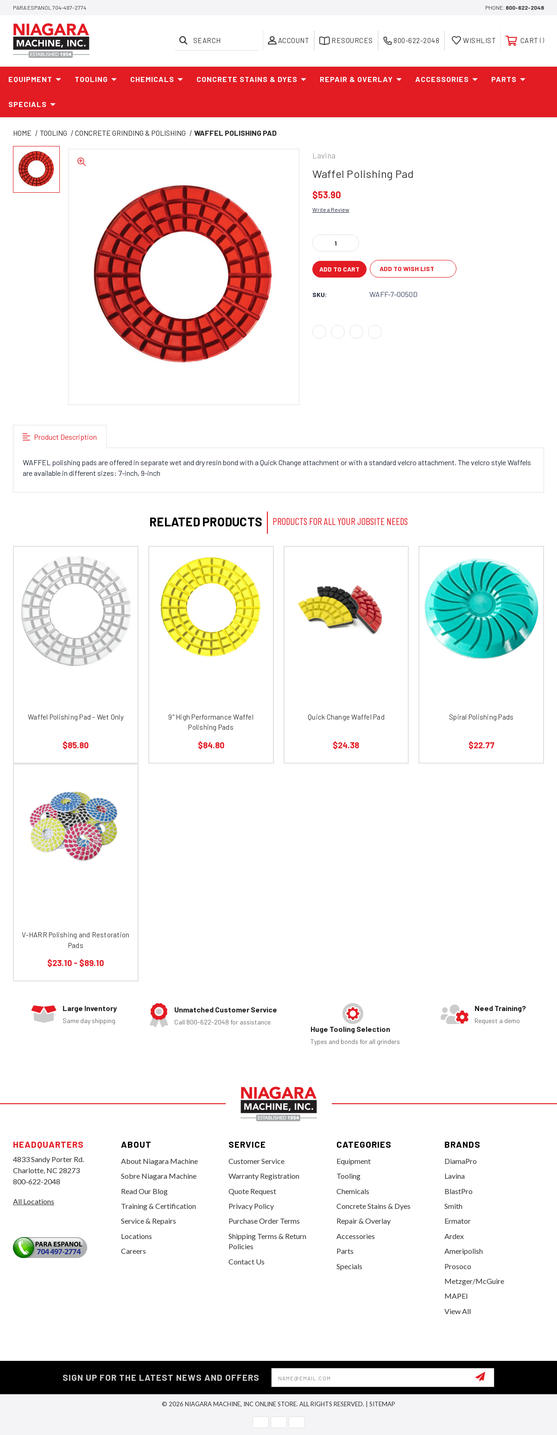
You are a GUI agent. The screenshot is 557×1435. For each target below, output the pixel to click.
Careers (133, 1250)
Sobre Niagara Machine (158, 1175)
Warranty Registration (263, 1175)
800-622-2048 (525, 7)
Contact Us (246, 1261)
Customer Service (256, 1161)
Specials (32, 104)
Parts (508, 79)
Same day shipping (89, 1020)
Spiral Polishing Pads (481, 717)
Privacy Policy (251, 1205)
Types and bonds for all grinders (355, 1041)
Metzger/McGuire (474, 1281)
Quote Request (252, 1191)
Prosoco (457, 1266)
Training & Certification (158, 1205)
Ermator (457, 1220)
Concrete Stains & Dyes (251, 79)
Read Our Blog (144, 1191)
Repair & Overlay (361, 79)
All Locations (33, 1201)
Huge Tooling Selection (350, 1028)
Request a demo (497, 1020)
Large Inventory (90, 1008)
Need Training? (500, 1008)
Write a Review (330, 209)
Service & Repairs (148, 1220)
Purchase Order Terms (264, 1220)
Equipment (35, 79)
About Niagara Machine (159, 1161)
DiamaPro (460, 1161)
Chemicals (157, 79)
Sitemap (382, 1404)
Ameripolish (463, 1250)
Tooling (96, 79)
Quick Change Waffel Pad (346, 717)
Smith (453, 1205)
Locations (136, 1236)
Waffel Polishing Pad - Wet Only (76, 717)
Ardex (454, 1236)
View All (457, 1311)
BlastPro (458, 1191)
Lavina (454, 1175)
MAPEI (456, 1295)
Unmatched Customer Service (225, 1009)
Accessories (446, 79)
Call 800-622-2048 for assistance (222, 1022)
